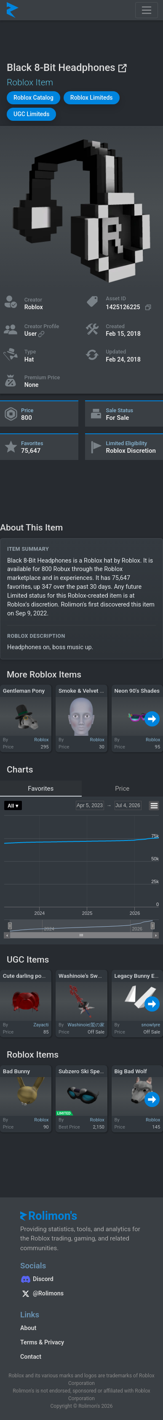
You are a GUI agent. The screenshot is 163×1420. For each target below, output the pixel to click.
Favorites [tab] (40, 788)
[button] (33, 97)
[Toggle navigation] (146, 10)
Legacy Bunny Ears (138, 975)
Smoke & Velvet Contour (89, 690)
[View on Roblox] (122, 67)
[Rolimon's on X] (81, 1294)
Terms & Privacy (42, 1342)
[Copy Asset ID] (129, 307)
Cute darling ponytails (30, 975)
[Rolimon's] (13, 10)
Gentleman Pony (24, 690)
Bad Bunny (16, 1071)
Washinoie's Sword (82, 975)
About (28, 1328)
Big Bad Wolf (130, 1071)
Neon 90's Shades (136, 690)
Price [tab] (122, 788)
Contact (30, 1356)
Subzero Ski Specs (82, 1071)
